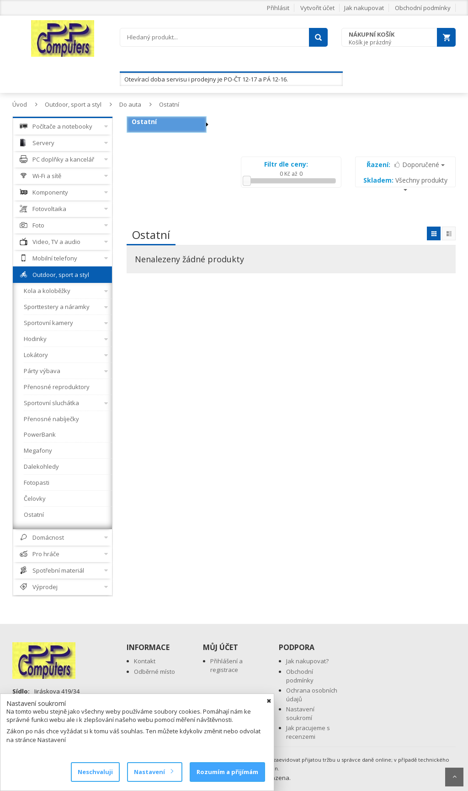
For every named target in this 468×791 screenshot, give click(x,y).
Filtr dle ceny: (286, 164)
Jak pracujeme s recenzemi (308, 732)
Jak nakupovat (364, 8)
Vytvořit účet (317, 8)
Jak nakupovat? (307, 661)
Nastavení (153, 772)
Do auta (130, 104)
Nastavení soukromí (300, 713)
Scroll (454, 777)
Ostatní (169, 104)
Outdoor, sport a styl (73, 104)
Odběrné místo (154, 671)
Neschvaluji (95, 772)
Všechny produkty (405, 183)
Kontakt (144, 661)
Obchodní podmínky (423, 8)
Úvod (19, 104)
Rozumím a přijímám (227, 772)
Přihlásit (278, 8)
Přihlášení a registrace (226, 665)
